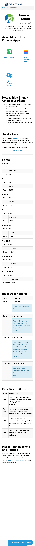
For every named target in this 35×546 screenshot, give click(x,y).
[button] (28, 4)
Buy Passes (17, 543)
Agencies (5, 7)
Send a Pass (14, 138)
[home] (13, 4)
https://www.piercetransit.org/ (17, 460)
